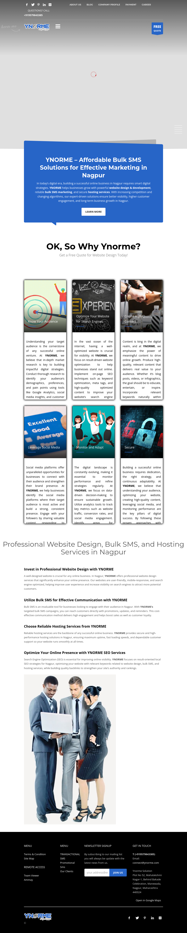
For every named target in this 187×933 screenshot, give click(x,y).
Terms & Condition (35, 854)
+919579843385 (33, 15)
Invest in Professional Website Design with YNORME (69, 569)
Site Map (29, 858)
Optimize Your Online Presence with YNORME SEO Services (74, 652)
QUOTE (157, 29)
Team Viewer (31, 875)
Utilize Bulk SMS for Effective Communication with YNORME (75, 600)
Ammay (28, 879)
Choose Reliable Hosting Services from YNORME (65, 626)
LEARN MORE (93, 211)
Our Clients (66, 871)
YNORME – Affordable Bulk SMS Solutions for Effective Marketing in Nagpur (93, 167)
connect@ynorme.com (146, 862)
